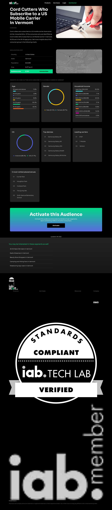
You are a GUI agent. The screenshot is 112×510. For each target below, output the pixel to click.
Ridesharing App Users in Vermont (21, 266)
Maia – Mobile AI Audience (21, 294)
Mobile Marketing (44, 300)
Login (64, 3)
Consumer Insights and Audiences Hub (51, 294)
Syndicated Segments (19, 303)
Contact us (77, 306)
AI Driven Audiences (19, 300)
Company (96, 291)
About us (96, 294)
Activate (56, 225)
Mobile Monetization (45, 303)
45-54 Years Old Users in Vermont (21, 249)
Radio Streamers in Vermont (19, 253)
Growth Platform (18, 306)
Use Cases (56, 3)
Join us (95, 297)
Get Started (72, 3)
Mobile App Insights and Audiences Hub (51, 297)
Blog (75, 297)
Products (48, 3)
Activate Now (44, 71)
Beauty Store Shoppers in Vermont (21, 257)
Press (95, 300)
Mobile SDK (16, 309)
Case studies (77, 294)
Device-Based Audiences (20, 297)
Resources (78, 291)
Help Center (77, 309)
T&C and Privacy (78, 303)
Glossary (76, 300)
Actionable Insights (19, 312)
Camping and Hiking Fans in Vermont (22, 261)
